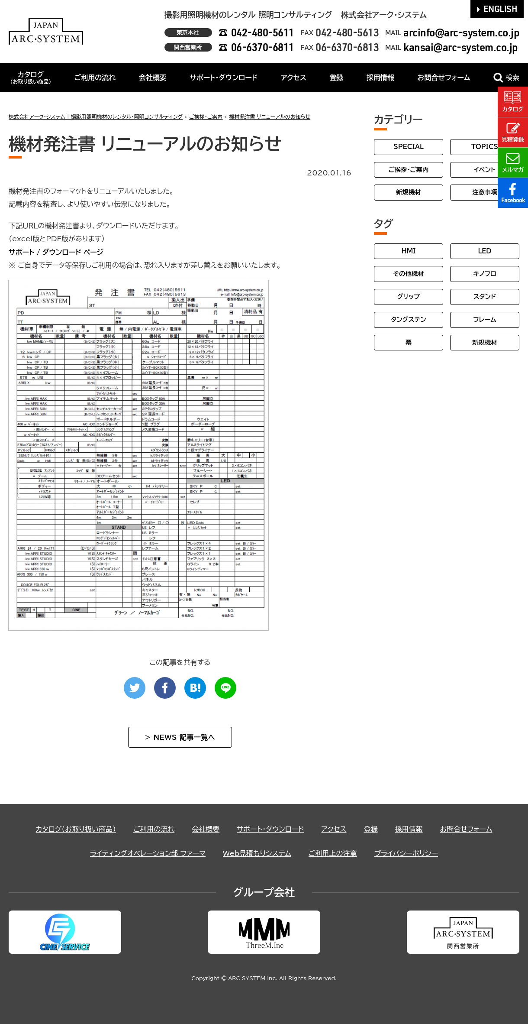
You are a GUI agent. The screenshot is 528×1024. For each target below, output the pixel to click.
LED (484, 251)
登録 (336, 77)
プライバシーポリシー (406, 853)
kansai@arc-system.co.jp (460, 47)
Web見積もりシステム (257, 853)
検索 (506, 78)
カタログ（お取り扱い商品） (76, 829)
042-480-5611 (262, 32)
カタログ (30, 77)
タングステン (408, 319)
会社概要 (153, 77)
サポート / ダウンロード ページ (56, 252)
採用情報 (380, 77)
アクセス (293, 77)
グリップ (408, 296)
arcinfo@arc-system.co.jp (461, 32)
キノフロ (484, 273)
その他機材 (408, 273)
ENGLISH (497, 8)
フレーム (484, 319)
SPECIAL (408, 146)
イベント (485, 169)
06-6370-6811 (262, 47)
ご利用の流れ (95, 77)
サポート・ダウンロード (224, 77)
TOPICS (484, 146)
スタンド (484, 296)
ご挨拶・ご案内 (409, 169)
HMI (409, 251)
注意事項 (484, 192)
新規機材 (408, 192)
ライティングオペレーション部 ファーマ (148, 853)
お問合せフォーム (443, 77)
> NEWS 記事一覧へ (180, 737)
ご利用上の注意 (333, 853)
